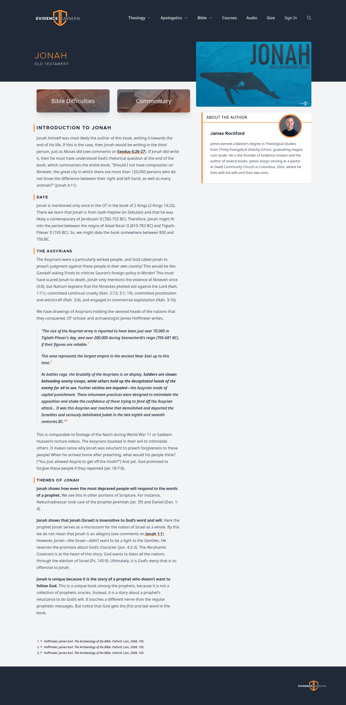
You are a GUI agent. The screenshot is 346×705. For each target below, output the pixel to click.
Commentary (153, 101)
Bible (202, 17)
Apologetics (171, 17)
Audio (252, 17)
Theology (136, 17)
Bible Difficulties (73, 101)
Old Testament (52, 64)
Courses (229, 17)
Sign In (290, 17)
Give (271, 17)
